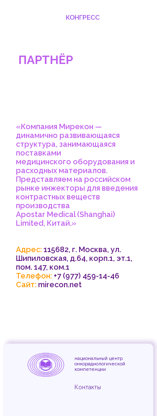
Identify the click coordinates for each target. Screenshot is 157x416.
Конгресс (83, 17)
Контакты (88, 387)
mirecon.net (60, 284)
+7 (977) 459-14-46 (86, 275)
